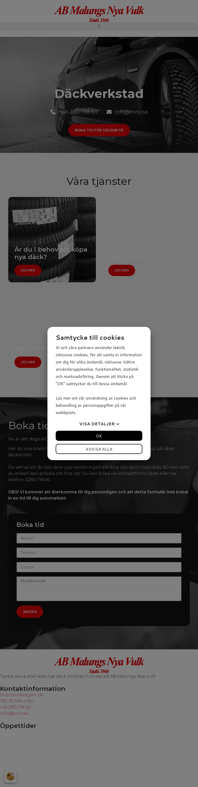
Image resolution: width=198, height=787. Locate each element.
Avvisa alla (99, 449)
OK (99, 436)
